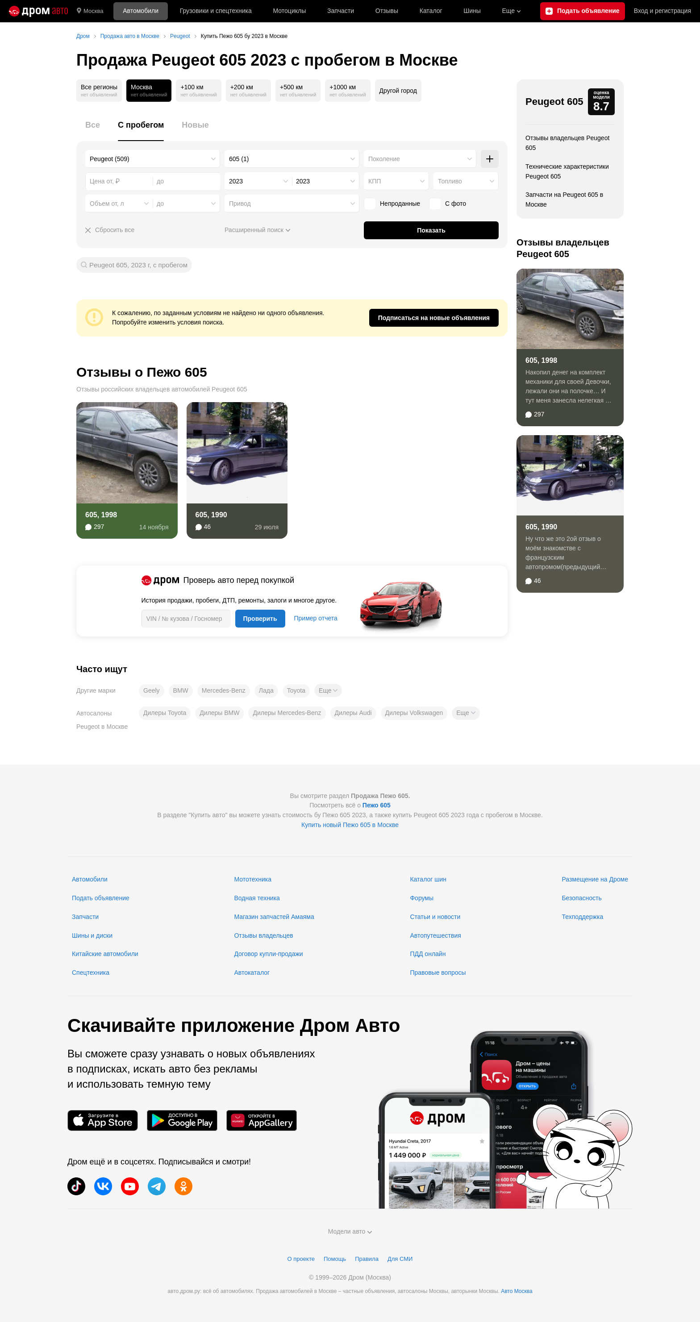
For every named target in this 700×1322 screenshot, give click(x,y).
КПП (374, 181)
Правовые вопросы (438, 972)
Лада (266, 690)
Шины (471, 10)
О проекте (301, 1258)
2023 (236, 181)
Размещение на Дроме (595, 879)
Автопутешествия (435, 935)
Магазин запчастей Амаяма (274, 916)
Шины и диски (92, 935)
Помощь (335, 1258)
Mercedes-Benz (224, 690)
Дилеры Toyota (164, 712)
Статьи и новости (435, 916)
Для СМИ (400, 1258)
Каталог (431, 10)
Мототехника (252, 879)
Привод (240, 203)
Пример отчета (316, 618)
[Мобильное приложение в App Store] (102, 1120)
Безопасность (581, 898)
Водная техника (256, 898)
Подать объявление (100, 898)
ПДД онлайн (428, 953)
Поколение (384, 158)
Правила (367, 1258)
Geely (151, 690)
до (160, 203)
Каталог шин (428, 879)
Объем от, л (107, 203)
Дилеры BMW (219, 712)
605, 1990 (211, 515)
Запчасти (340, 10)
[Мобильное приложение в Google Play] (182, 1120)
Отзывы (386, 10)
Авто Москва (516, 1291)
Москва (90, 11)
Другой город (398, 90)
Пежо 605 (376, 805)
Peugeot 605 (554, 101)
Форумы (421, 898)
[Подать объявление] (582, 11)
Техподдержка (582, 916)
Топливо (450, 181)
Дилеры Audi (353, 712)
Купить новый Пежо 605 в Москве (350, 824)
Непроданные (392, 203)
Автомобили (140, 10)
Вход (662, 11)
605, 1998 (101, 515)
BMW (180, 690)
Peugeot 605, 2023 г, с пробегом (138, 265)
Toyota (296, 690)
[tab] (92, 130)
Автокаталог (252, 972)
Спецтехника (90, 972)
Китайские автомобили (105, 953)
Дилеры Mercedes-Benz (287, 712)
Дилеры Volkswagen (414, 712)
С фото (447, 203)
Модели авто (350, 1231)
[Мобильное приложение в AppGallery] (261, 1120)
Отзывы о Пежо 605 (141, 372)
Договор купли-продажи (268, 953)
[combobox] (152, 159)
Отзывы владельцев (263, 935)
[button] (328, 690)
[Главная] (38, 11)
